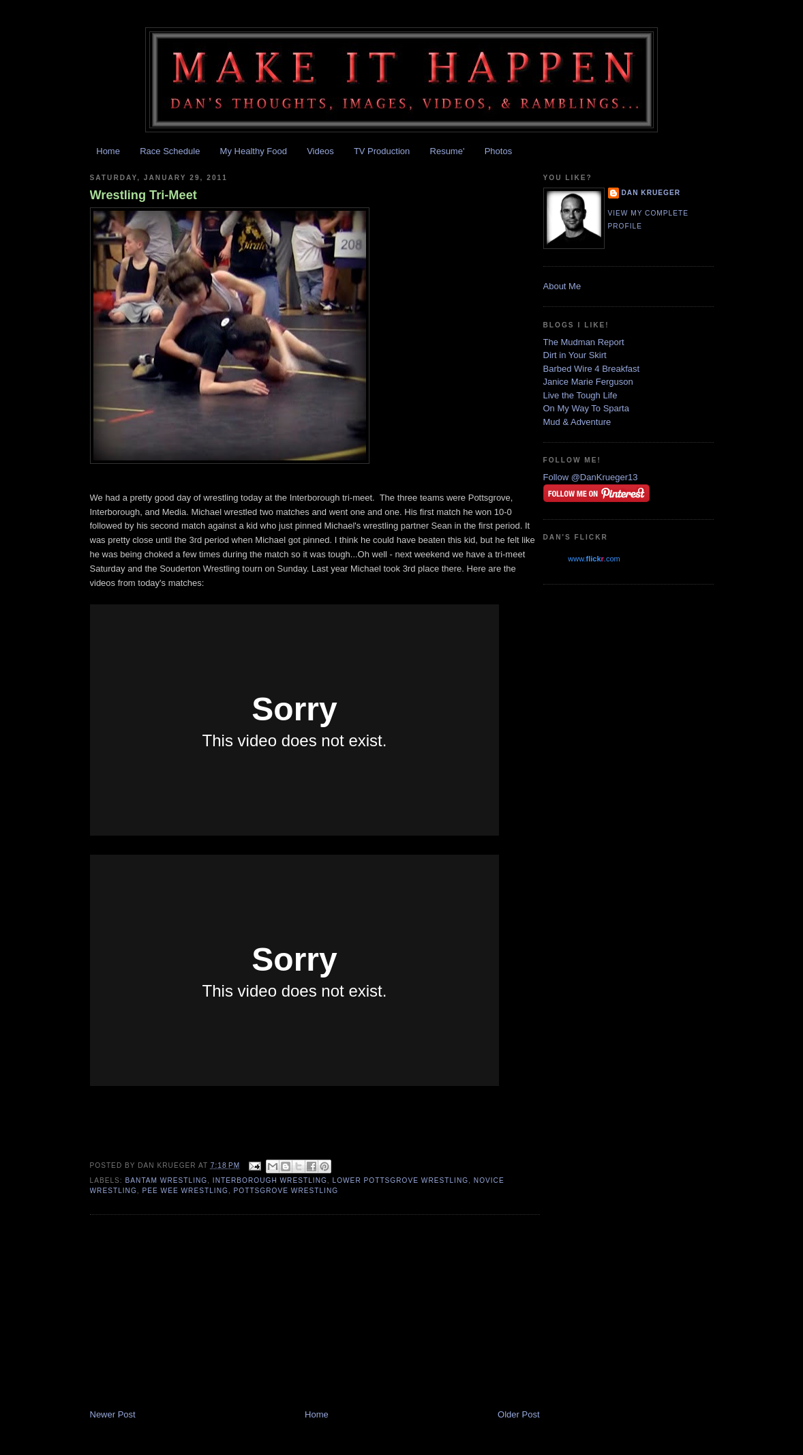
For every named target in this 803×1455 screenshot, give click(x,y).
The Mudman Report (583, 342)
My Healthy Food (253, 151)
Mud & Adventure (577, 422)
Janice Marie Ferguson (588, 382)
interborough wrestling (270, 1180)
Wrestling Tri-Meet (143, 195)
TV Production (382, 151)
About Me (562, 286)
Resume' (447, 151)
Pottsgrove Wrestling (286, 1190)
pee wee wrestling (185, 1190)
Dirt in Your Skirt (575, 355)
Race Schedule (170, 151)
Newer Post (113, 1414)
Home (108, 151)
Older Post (518, 1414)
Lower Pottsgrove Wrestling (401, 1180)
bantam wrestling (166, 1180)
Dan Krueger (651, 192)
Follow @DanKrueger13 (590, 477)
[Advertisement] (192, 1313)
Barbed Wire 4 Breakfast (591, 369)
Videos (320, 151)
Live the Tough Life (580, 395)
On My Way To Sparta (586, 408)
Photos (498, 151)
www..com (594, 559)
